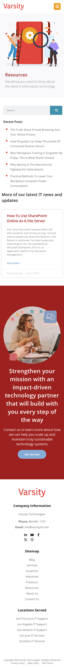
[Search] (56, 110)
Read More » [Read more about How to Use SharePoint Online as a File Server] (14, 263)
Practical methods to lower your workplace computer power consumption (31, 181)
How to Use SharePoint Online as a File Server (27, 218)
